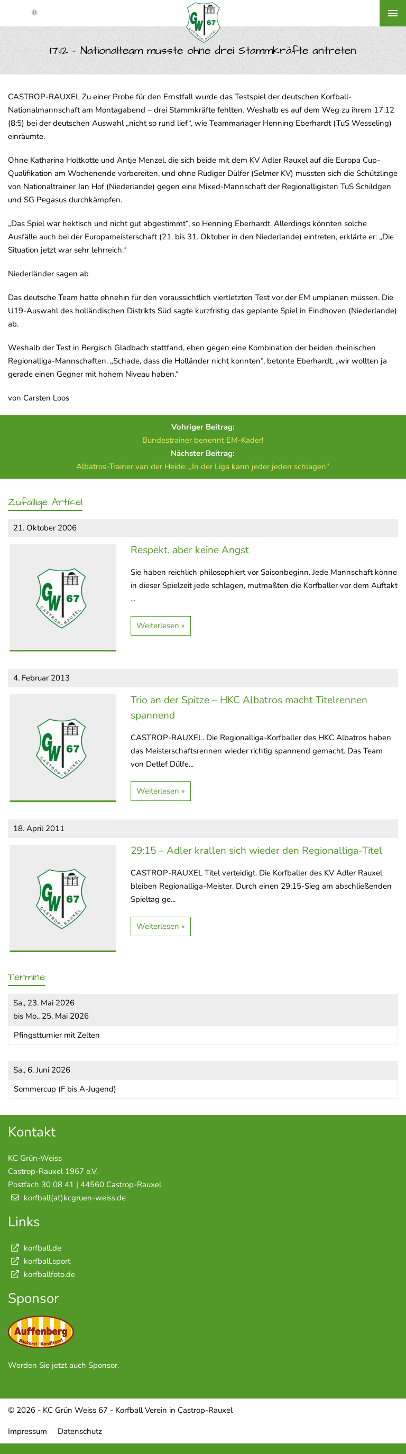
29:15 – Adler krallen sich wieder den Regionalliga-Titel (256, 851)
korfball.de (34, 1248)
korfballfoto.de (41, 1274)
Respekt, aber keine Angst (190, 550)
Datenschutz (80, 1431)
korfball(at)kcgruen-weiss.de (75, 1197)
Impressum (27, 1431)
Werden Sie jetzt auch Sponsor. (63, 1365)
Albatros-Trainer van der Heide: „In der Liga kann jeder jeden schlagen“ (202, 466)
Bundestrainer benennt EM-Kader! (202, 440)
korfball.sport (39, 1261)
